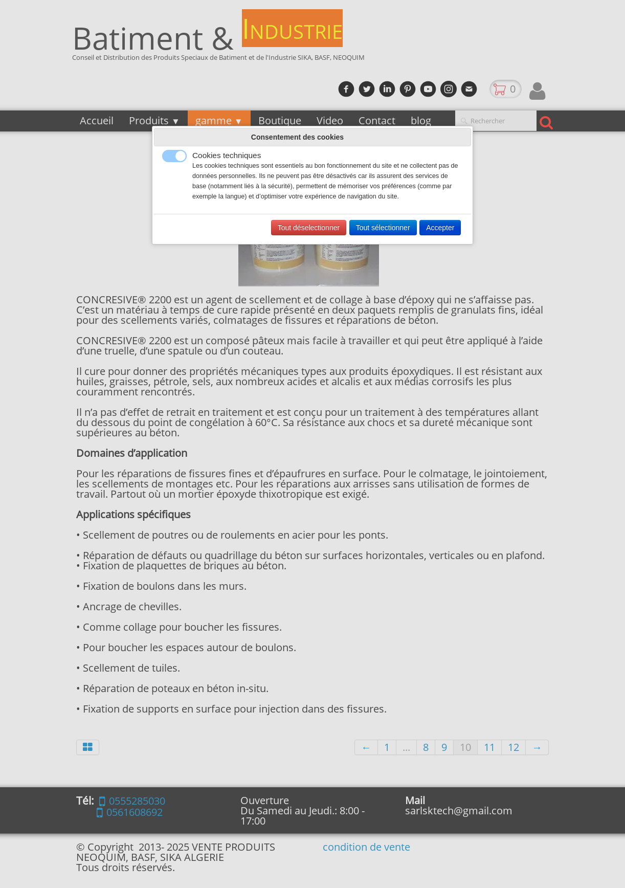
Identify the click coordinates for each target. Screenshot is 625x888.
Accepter (440, 228)
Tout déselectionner (309, 228)
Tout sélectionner (383, 228)
